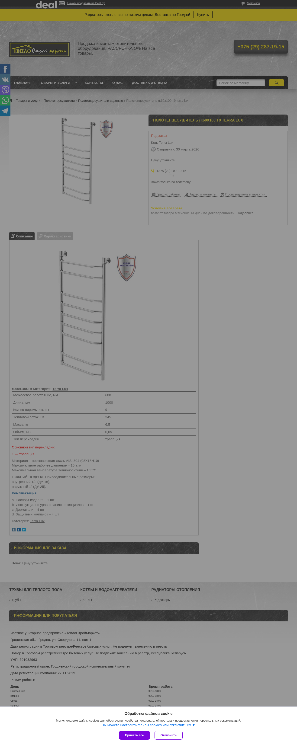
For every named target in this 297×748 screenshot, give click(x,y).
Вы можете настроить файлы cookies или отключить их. (147, 725)
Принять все (134, 735)
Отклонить (169, 735)
